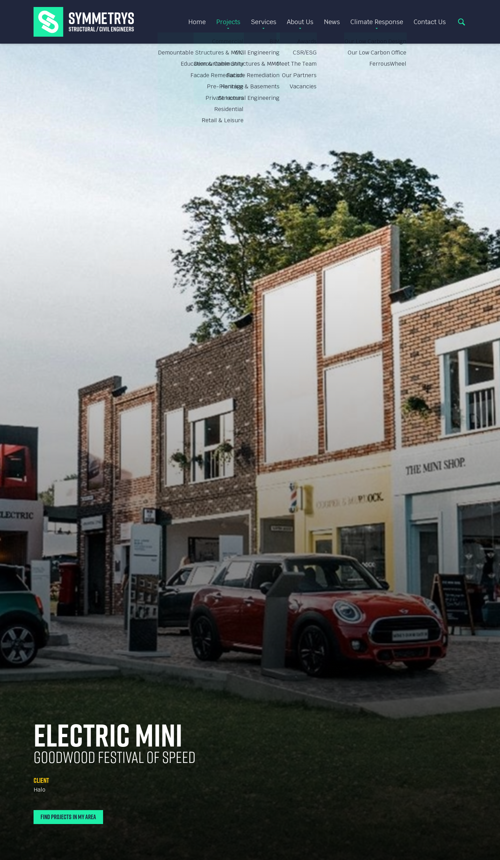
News (332, 22)
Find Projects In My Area (68, 817)
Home (197, 22)
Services (263, 22)
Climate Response (376, 22)
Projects (228, 22)
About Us (300, 22)
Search (461, 22)
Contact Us (430, 22)
